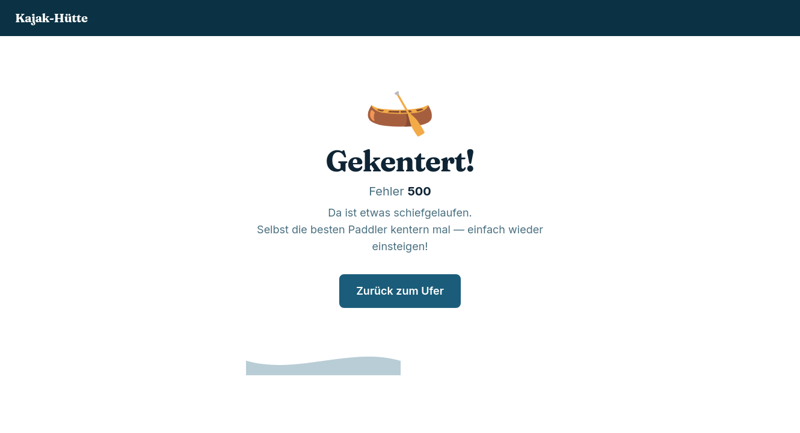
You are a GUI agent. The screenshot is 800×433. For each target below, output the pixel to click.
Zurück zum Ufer (400, 290)
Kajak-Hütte (51, 17)
